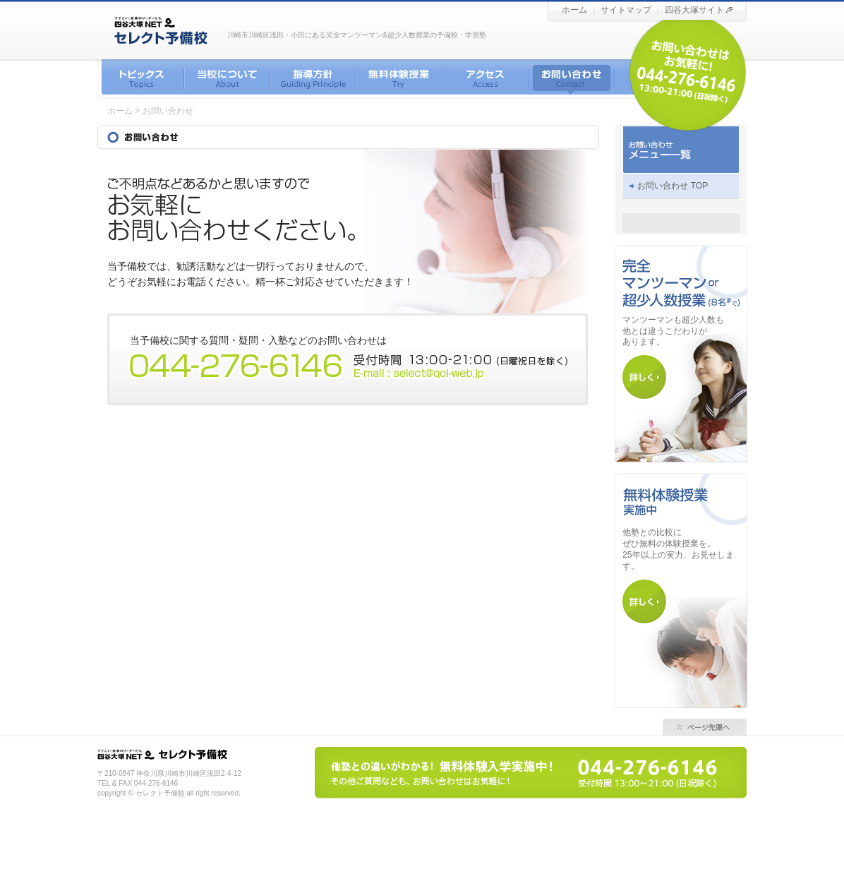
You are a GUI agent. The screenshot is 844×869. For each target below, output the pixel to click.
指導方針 (313, 79)
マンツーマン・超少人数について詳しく (644, 377)
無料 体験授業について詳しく (644, 601)
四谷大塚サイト (694, 10)
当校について (227, 79)
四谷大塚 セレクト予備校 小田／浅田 (196, 754)
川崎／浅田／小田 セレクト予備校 (162, 29)
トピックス (140, 79)
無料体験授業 (399, 79)
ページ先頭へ (705, 727)
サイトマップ (626, 10)
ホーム (574, 10)
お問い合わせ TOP (672, 186)
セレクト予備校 (0, 0)
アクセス (485, 79)
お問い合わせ (572, 79)
